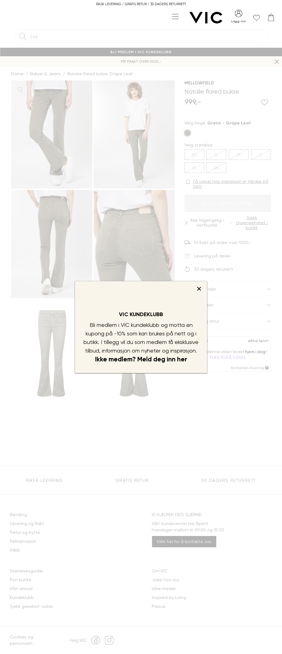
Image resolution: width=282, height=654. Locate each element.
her (182, 359)
